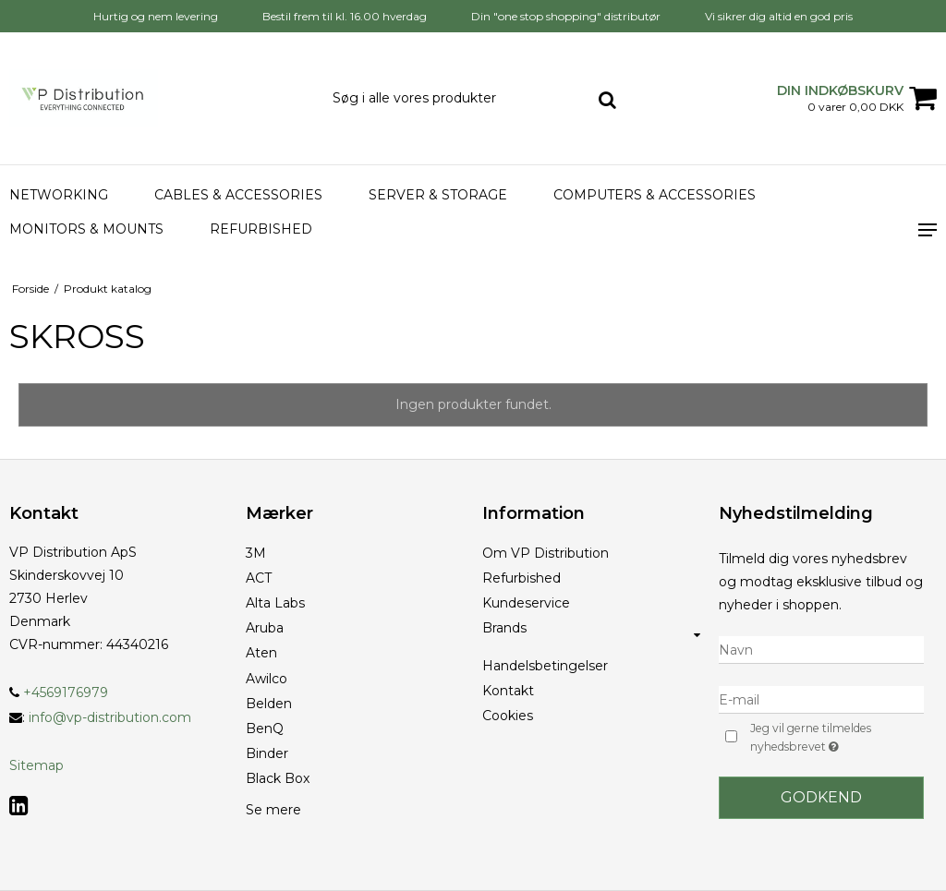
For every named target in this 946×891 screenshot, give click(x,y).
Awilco (266, 678)
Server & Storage (438, 195)
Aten (261, 652)
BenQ (265, 728)
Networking (58, 195)
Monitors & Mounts (86, 229)
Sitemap (36, 765)
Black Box (277, 778)
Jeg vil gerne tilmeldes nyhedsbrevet (835, 738)
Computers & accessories (654, 195)
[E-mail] (821, 699)
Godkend (821, 797)
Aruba (265, 628)
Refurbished (261, 229)
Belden (269, 703)
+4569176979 (58, 692)
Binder (267, 753)
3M (256, 553)
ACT (259, 578)
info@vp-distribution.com (110, 717)
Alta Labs (275, 603)
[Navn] (821, 649)
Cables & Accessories (238, 195)
